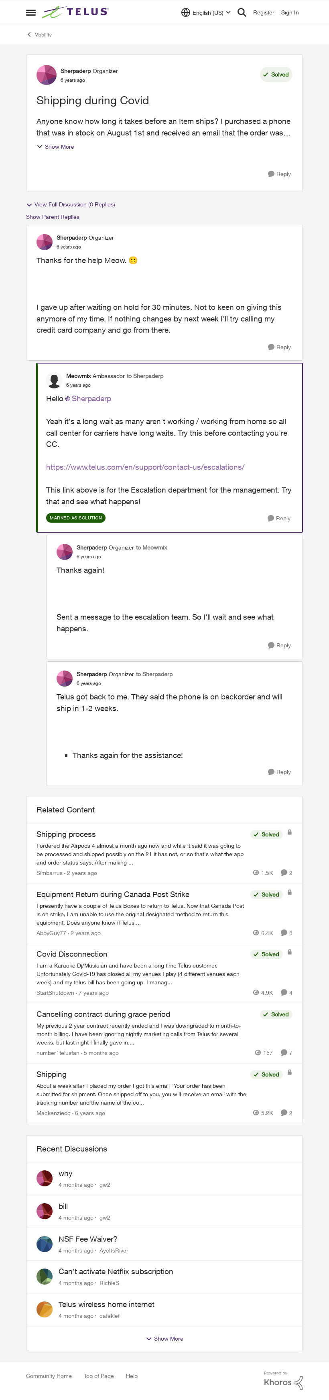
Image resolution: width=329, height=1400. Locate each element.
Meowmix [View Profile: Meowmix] (78, 375)
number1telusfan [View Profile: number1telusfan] (58, 1052)
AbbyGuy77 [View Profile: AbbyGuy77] (51, 932)
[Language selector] (206, 12)
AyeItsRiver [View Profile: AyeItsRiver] (114, 1249)
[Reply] (279, 174)
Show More (55, 146)
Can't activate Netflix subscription (116, 1271)
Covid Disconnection (72, 953)
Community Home (49, 1375)
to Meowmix (151, 547)
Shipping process (66, 834)
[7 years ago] (92, 992)
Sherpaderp (91, 398)
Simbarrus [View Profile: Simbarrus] (50, 872)
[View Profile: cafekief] (45, 1309)
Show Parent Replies (52, 216)
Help (132, 1375)
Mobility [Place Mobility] (39, 34)
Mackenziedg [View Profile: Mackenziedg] (54, 1112)
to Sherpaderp (145, 375)
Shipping (52, 1074)
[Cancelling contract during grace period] (146, 1033)
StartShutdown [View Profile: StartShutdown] (55, 992)
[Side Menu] (31, 12)
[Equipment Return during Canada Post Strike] (141, 913)
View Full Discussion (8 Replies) (70, 204)
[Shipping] (141, 1093)
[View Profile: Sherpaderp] (47, 75)
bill (63, 1206)
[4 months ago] (76, 1184)
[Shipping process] (141, 854)
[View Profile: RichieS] (45, 1277)
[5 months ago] (100, 1052)
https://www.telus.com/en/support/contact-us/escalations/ (145, 467)
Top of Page (99, 1375)
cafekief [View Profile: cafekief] (110, 1315)
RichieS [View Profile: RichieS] (109, 1282)
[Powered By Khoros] (283, 1381)
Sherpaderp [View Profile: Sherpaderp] (76, 70)
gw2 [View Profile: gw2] (105, 1184)
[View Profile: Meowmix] (54, 380)
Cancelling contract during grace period (103, 1014)
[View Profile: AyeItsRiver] (45, 1244)
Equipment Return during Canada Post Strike (113, 894)
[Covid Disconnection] (141, 973)
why (66, 1173)
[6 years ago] (88, 1112)
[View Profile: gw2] (45, 1178)
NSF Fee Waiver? (88, 1238)
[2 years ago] (80, 873)
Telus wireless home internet (106, 1304)
